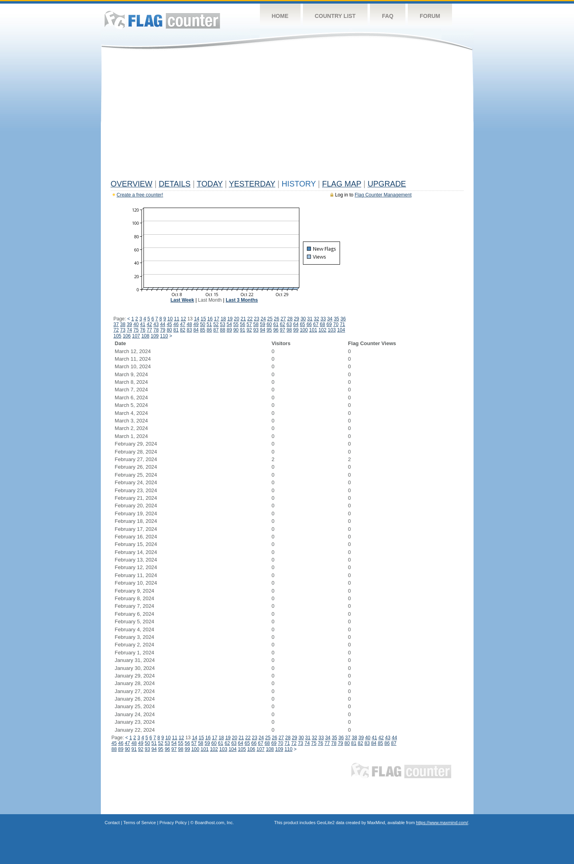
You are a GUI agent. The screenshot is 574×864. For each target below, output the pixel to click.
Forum (430, 16)
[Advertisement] (287, 116)
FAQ (387, 16)
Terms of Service (139, 822)
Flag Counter (162, 20)
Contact (112, 822)
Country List (335, 16)
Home (280, 16)
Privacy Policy (173, 822)
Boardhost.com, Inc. (214, 822)
